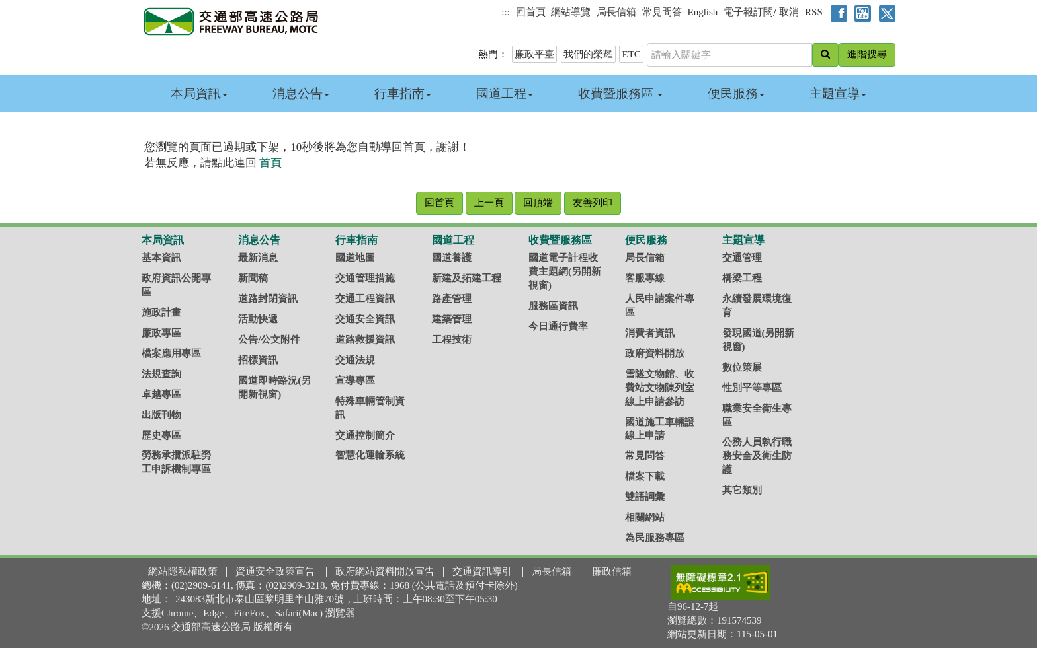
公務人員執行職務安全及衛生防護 (757, 456)
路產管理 (452, 298)
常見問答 (662, 12)
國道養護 (452, 257)
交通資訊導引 (482, 571)
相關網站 (645, 517)
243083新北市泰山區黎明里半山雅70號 (259, 599)
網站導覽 (571, 12)
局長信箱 (616, 12)
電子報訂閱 (748, 12)
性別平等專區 (752, 387)
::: (505, 12)
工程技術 (452, 339)
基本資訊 (161, 257)
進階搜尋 (867, 54)
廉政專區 (161, 333)
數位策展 (742, 367)
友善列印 (592, 203)
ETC (631, 54)
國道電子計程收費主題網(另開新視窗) (564, 271)
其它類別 (742, 490)
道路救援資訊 (365, 339)
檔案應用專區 (171, 353)
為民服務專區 (654, 537)
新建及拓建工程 (466, 278)
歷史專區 (161, 435)
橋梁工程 (742, 278)
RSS (814, 12)
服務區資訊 (553, 306)
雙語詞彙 (645, 496)
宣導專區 (355, 380)
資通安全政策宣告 (275, 571)
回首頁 (531, 12)
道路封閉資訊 (268, 298)
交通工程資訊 (365, 298)
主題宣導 (837, 93)
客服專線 (645, 278)
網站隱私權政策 (183, 571)
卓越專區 (161, 394)
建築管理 (452, 319)
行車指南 (402, 93)
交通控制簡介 (365, 435)
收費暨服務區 (620, 93)
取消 (789, 12)
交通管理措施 (365, 278)
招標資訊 (258, 360)
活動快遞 (258, 319)
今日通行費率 (558, 326)
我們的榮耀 (588, 54)
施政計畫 (161, 312)
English (703, 12)
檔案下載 (645, 476)
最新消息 (258, 257)
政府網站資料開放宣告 (385, 571)
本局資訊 (199, 93)
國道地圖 (355, 257)
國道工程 (504, 93)
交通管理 (742, 257)
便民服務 (736, 93)
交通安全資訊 (365, 319)
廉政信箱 (612, 571)
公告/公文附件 (269, 339)
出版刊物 (161, 415)
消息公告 (300, 93)
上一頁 (489, 203)
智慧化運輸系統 (370, 455)
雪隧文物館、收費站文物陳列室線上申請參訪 (659, 388)
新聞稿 (253, 278)
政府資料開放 (654, 353)
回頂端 (538, 203)
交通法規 (355, 360)
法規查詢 (161, 374)
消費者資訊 (650, 333)
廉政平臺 (534, 54)
